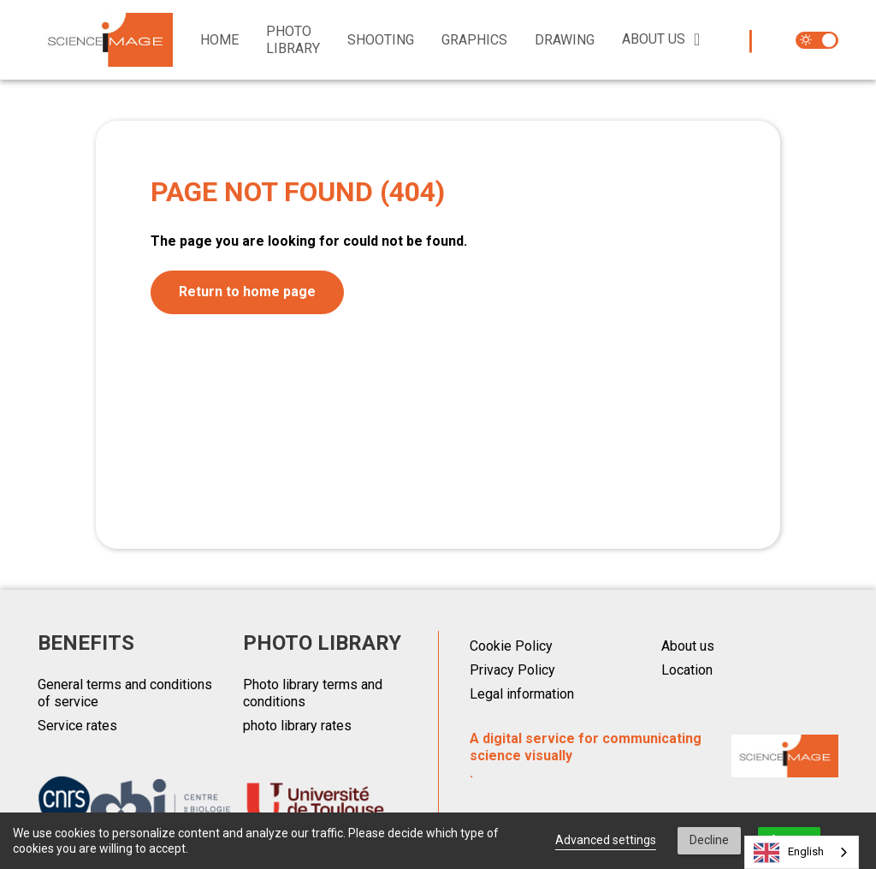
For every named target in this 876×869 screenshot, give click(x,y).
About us (687, 646)
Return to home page (247, 291)
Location (687, 670)
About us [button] (653, 39)
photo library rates (297, 725)
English (789, 852)
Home (219, 40)
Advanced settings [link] (605, 840)
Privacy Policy (512, 670)
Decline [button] (709, 840)
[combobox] (801, 852)
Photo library (293, 40)
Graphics (474, 40)
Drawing (565, 40)
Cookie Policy (511, 646)
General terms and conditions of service (125, 693)
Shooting (380, 40)
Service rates (77, 725)
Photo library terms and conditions (312, 693)
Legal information (522, 694)
